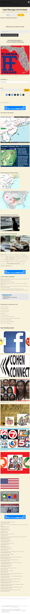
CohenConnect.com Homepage (7, 609)
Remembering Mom (10, 281)
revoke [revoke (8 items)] (2, 261)
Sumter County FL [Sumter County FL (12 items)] (22, 261)
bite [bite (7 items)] (13, 254)
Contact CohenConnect (4, 314)
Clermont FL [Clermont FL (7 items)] (2, 256)
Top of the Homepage (4, 306)
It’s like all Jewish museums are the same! (8, 521)
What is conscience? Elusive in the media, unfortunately (10, 474)
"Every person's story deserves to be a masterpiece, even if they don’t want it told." (15, 75)
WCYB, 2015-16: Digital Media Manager (7, 321)
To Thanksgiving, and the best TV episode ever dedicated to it (11, 562)
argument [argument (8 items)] (8, 254)
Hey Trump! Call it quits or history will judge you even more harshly (12, 551)
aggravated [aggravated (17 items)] (3, 254)
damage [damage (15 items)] (6, 256)
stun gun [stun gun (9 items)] (16, 261)
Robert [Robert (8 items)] (4, 261)
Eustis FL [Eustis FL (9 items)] (20, 256)
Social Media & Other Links (5, 310)
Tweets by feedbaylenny (5, 102)
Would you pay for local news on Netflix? (7, 533)
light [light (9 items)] (28, 258)
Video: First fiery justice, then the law (7, 570)
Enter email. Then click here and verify (9, 35)
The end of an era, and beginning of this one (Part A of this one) (11, 587)
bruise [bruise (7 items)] (18, 254)
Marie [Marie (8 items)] (3, 259)
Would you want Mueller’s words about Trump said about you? (11, 573)
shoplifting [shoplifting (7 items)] (11, 261)
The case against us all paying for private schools (9, 426)
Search (26, 90)
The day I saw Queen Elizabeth (6, 540)
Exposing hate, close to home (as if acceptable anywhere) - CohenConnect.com (14, 286)
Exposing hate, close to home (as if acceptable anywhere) (10, 353)
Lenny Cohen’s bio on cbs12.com (6, 548)
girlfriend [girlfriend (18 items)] (24, 256)
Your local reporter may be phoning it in (7, 554)
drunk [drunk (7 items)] (14, 256)
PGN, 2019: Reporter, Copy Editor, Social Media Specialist (10, 318)
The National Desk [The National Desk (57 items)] (13, 264)
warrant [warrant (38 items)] (8, 266)
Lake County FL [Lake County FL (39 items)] (10, 258)
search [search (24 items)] (7, 261)
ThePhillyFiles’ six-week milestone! (6, 565)
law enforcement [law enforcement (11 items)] (19, 258)
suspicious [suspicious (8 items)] (2, 263)
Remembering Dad (4, 546)
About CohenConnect (4, 308)
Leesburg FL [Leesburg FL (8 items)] (25, 258)
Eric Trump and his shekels (5, 287)
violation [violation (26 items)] (3, 266)
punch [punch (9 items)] (23, 259)
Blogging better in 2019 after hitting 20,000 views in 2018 (10, 581)
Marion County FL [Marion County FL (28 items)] (10, 260)
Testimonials (3, 313)
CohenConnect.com (6, 2)
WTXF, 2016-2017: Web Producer (6, 319)
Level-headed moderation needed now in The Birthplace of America (12, 584)
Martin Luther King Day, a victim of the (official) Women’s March (11, 576)
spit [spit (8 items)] (14, 261)
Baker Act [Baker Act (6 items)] (11, 254)
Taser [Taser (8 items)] (5, 263)
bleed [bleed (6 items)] (15, 254)
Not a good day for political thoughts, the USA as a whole (18, 290)
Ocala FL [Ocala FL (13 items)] (17, 259)
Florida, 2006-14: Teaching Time (6, 323)
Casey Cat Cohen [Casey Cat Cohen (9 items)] (22, 254)
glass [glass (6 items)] (28, 256)
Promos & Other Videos (5, 311)
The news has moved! (4, 528)
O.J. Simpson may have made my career (7, 316)
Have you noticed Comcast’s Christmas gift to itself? (9, 559)
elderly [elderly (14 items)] (17, 256)
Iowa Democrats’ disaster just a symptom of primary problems (11, 557)
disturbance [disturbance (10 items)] (11, 256)
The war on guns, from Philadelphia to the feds (9, 567)
